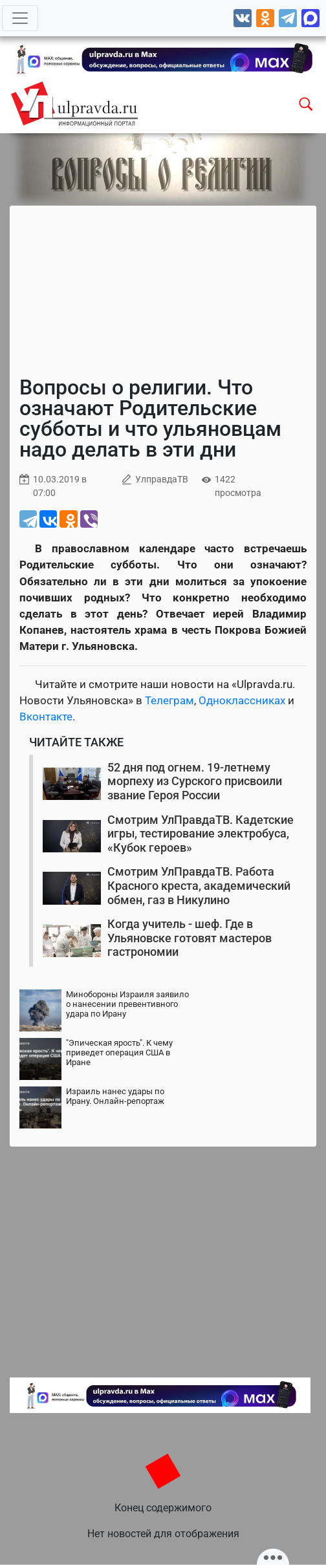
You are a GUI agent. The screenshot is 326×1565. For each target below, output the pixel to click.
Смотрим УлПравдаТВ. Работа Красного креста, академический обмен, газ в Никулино (198, 885)
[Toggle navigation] (20, 18)
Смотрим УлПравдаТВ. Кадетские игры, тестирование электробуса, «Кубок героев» (200, 833)
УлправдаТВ (161, 479)
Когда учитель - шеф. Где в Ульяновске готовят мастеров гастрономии (189, 937)
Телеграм (169, 700)
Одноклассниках (242, 700)
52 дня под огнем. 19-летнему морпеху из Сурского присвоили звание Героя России (194, 781)
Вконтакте (45, 716)
